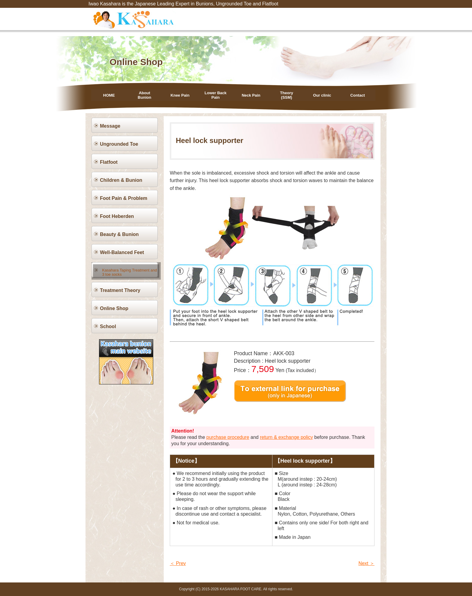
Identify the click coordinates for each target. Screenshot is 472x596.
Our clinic (322, 95)
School (108, 324)
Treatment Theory (120, 288)
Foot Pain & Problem (123, 198)
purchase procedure (227, 437)
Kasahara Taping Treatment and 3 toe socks (128, 270)
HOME (109, 95)
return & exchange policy (286, 437)
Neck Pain (251, 95)
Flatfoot (109, 162)
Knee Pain (180, 95)
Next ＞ (366, 563)
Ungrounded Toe (119, 144)
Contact (357, 95)
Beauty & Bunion (119, 234)
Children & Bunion (121, 180)
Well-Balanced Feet (122, 252)
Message (110, 126)
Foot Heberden (117, 216)
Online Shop (114, 306)
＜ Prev (178, 563)
